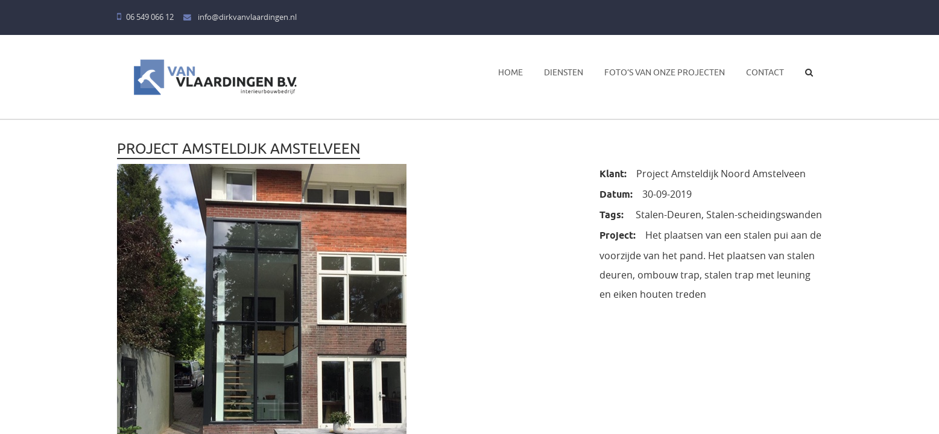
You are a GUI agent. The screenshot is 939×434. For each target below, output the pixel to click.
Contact (765, 72)
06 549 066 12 (145, 17)
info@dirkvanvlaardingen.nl (240, 17)
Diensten (563, 72)
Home (510, 72)
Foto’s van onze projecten (664, 72)
